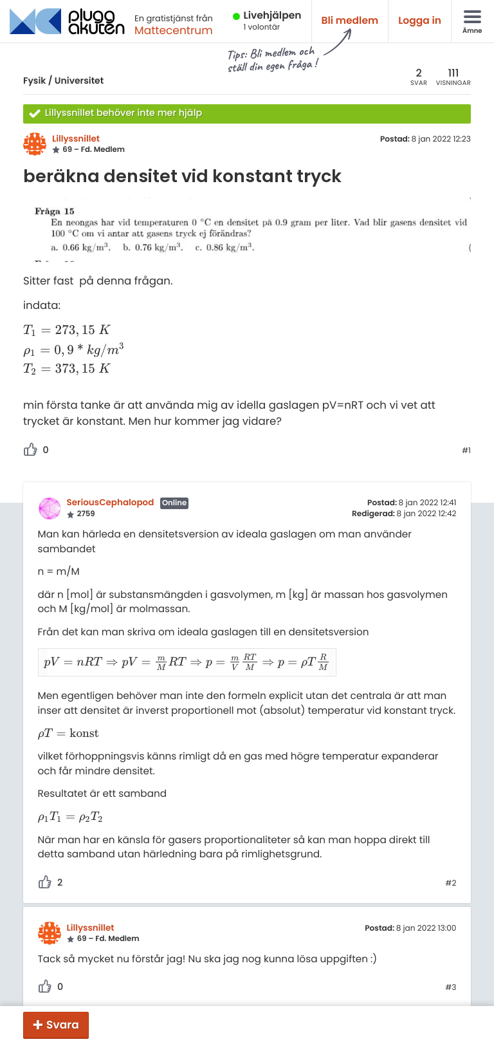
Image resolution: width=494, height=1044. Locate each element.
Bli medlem (350, 21)
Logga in (419, 21)
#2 (450, 867)
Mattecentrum (173, 30)
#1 (466, 451)
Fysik (34, 80)
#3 (450, 972)
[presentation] (74, 330)
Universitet (79, 80)
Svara (62, 1024)
